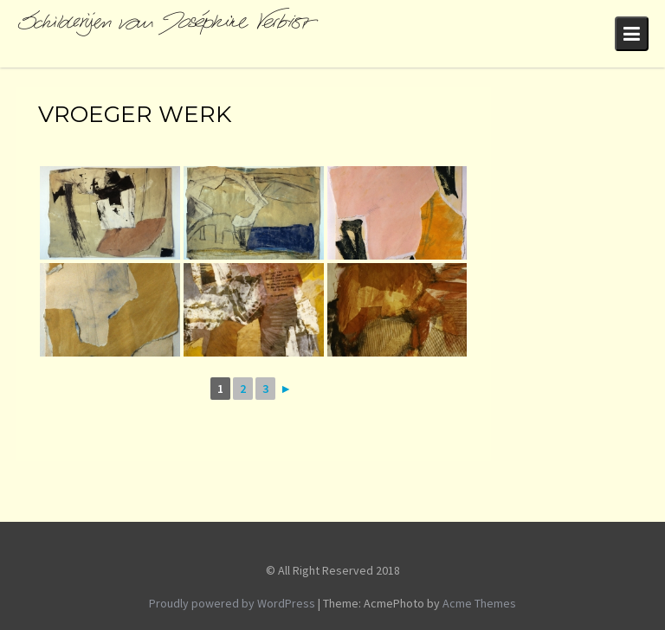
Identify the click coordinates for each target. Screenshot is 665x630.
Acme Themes (479, 603)
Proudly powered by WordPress (232, 603)
